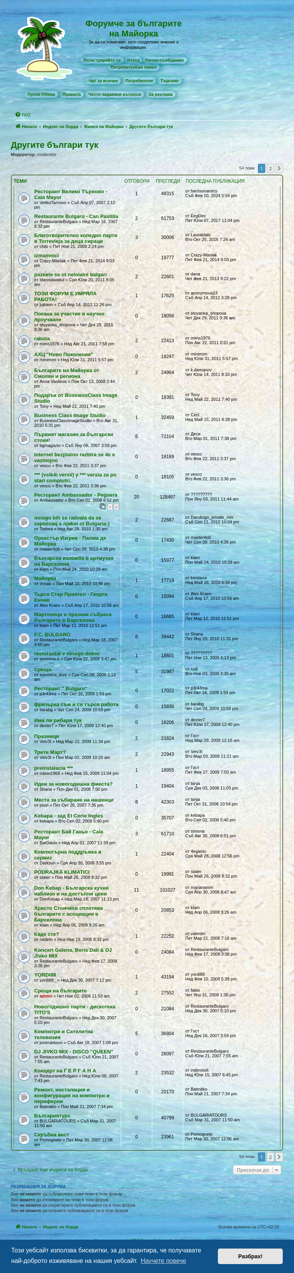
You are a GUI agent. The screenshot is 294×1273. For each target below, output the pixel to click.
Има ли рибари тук (58, 720)
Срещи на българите (60, 991)
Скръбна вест (51, 1135)
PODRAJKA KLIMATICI (62, 872)
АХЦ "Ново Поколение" (63, 354)
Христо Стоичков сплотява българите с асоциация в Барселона (68, 914)
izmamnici (46, 255)
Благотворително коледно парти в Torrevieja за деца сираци (75, 238)
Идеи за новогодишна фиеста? (73, 784)
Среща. (43, 669)
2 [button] (270, 168)
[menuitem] (102, 60)
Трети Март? (50, 752)
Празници (46, 736)
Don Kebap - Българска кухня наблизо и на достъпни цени (71, 891)
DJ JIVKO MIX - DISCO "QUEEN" (73, 1052)
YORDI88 (45, 975)
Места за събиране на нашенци (73, 800)
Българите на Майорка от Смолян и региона (66, 373)
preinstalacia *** (53, 768)
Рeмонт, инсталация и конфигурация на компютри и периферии (72, 1095)
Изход (133, 60)
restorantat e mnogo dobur (67, 653)
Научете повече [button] (163, 1260)
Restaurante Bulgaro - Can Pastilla (76, 216)
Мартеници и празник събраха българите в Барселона (72, 617)
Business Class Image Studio (70, 415)
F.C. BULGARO (52, 634)
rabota (42, 338)
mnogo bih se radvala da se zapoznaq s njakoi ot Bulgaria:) (72, 521)
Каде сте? (46, 934)
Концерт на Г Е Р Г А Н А (65, 1071)
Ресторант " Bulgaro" (60, 688)
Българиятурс (52, 1116)
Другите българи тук (54, 145)
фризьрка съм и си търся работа (76, 704)
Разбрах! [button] (250, 1256)
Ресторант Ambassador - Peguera (75, 495)
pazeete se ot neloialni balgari (70, 274)
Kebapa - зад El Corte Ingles (68, 816)
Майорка (45, 578)
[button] (279, 168)
